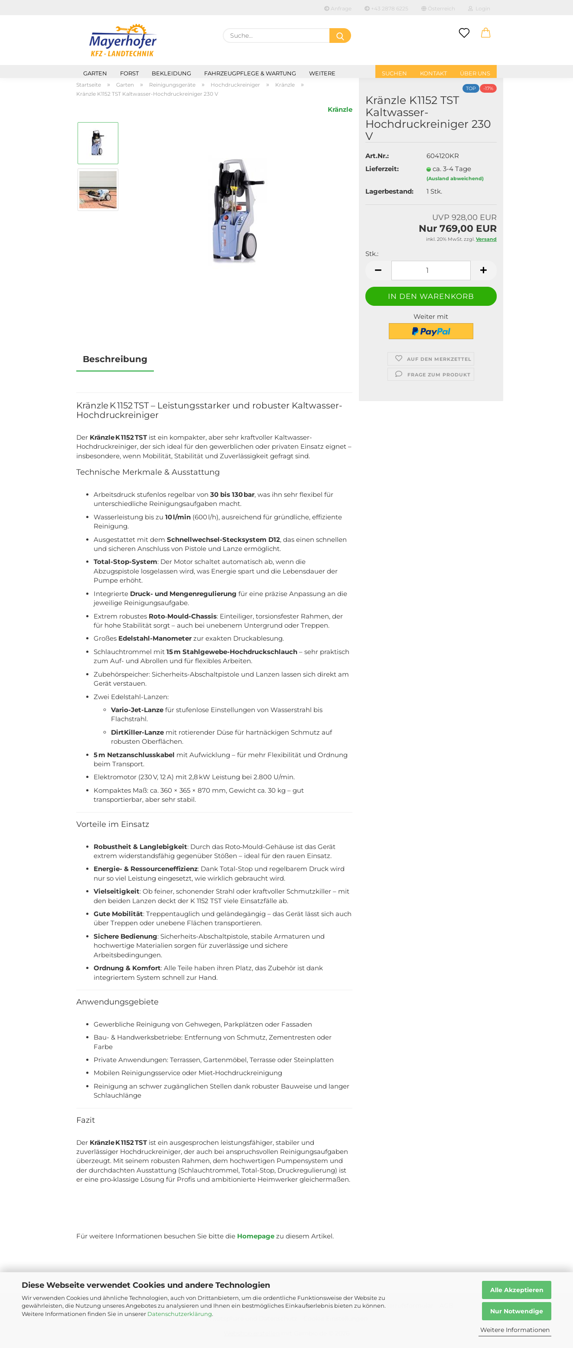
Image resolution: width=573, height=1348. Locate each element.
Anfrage (338, 8)
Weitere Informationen (515, 1330)
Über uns (475, 73)
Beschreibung (115, 359)
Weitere (322, 73)
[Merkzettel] (464, 33)
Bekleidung (171, 73)
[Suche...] (340, 35)
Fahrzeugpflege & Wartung (250, 73)
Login (479, 8)
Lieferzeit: (382, 169)
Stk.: (371, 254)
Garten (95, 73)
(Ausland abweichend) (455, 178)
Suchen (394, 73)
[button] (486, 33)
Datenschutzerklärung (179, 1313)
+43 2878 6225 (386, 8)
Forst (129, 73)
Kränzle (340, 109)
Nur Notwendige (516, 1311)
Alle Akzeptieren (517, 1290)
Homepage (255, 1236)
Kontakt (433, 73)
